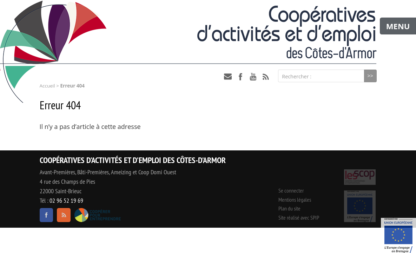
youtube (253, 76)
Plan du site (289, 208)
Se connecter (291, 190)
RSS (265, 76)
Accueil (47, 86)
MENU (398, 26)
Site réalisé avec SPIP (298, 217)
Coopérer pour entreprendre (97, 215)
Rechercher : (296, 76)
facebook (240, 76)
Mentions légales (294, 199)
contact (227, 76)
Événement (398, 235)
